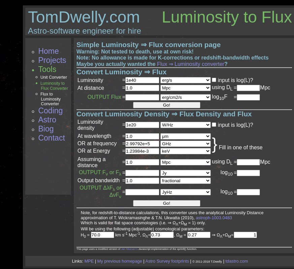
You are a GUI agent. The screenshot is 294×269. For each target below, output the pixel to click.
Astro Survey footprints (167, 261)
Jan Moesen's (129, 249)
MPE (89, 261)
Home (48, 51)
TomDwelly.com (84, 17)
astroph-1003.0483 (214, 217)
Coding (50, 110)
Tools (47, 69)
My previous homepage (119, 261)
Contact (51, 137)
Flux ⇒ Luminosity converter (190, 64)
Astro (47, 119)
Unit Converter (53, 77)
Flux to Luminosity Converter (50, 99)
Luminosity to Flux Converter (54, 86)
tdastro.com (237, 261)
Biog (46, 128)
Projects (52, 60)
